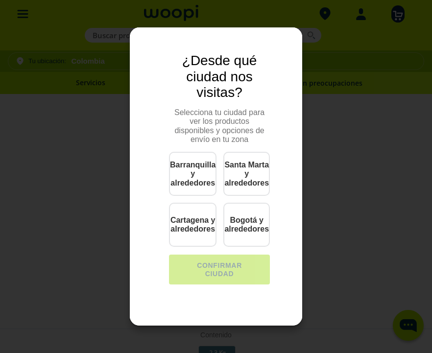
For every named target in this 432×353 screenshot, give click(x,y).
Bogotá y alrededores (246, 224)
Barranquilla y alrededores (193, 174)
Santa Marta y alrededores (246, 174)
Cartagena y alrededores (193, 224)
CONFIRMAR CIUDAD (219, 269)
